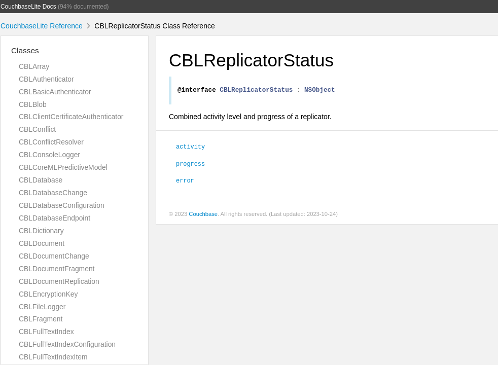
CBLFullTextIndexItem (53, 357)
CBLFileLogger (42, 307)
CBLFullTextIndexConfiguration (67, 344)
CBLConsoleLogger (49, 155)
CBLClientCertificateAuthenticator (71, 117)
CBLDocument (41, 243)
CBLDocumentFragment (56, 269)
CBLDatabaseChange (53, 193)
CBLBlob (33, 104)
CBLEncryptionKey (48, 294)
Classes (25, 50)
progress (190, 165)
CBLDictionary (41, 231)
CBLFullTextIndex (46, 331)
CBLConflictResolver (51, 142)
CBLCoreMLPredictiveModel (63, 167)
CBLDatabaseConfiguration (61, 205)
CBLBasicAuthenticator (55, 92)
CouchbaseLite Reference (42, 26)
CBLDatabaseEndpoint (54, 218)
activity (190, 147)
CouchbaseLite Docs (28, 6)
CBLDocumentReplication (59, 281)
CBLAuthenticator (46, 79)
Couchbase (203, 215)
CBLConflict (37, 129)
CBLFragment (40, 319)
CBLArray (34, 66)
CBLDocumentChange (54, 256)
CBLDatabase (40, 180)
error (185, 181)
